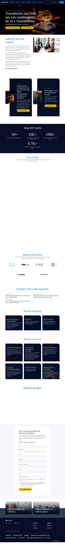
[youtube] (16, 527)
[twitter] (13, 527)
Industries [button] (12, 2)
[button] (57, 2)
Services (35, 529)
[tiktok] (11, 527)
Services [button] (17, 2)
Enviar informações (26, 489)
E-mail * (20, 469)
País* (20, 474)
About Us (49, 529)
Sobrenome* (21, 449)
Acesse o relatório (24, 110)
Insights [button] (28, 2)
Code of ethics (21, 541)
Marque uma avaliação (13, 27)
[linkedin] (6, 527)
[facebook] (8, 527)
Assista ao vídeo (51, 106)
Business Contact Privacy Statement (27, 486)
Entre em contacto (28, 27)
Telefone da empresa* (23, 464)
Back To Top (57, 544)
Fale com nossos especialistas (11, 68)
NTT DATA (48, 541)
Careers (49, 531)
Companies (26, 539)
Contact (61, 2)
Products (23, 2)
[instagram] (18, 527)
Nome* (20, 444)
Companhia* (21, 459)
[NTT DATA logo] (4, 2)
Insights (49, 526)
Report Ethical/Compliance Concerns (35, 541)
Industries (35, 526)
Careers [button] (39, 2)
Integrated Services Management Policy (40, 539)
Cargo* (20, 454)
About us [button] (34, 2)
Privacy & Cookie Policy (10, 541)
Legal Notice (8, 539)
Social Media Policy (17, 539)
